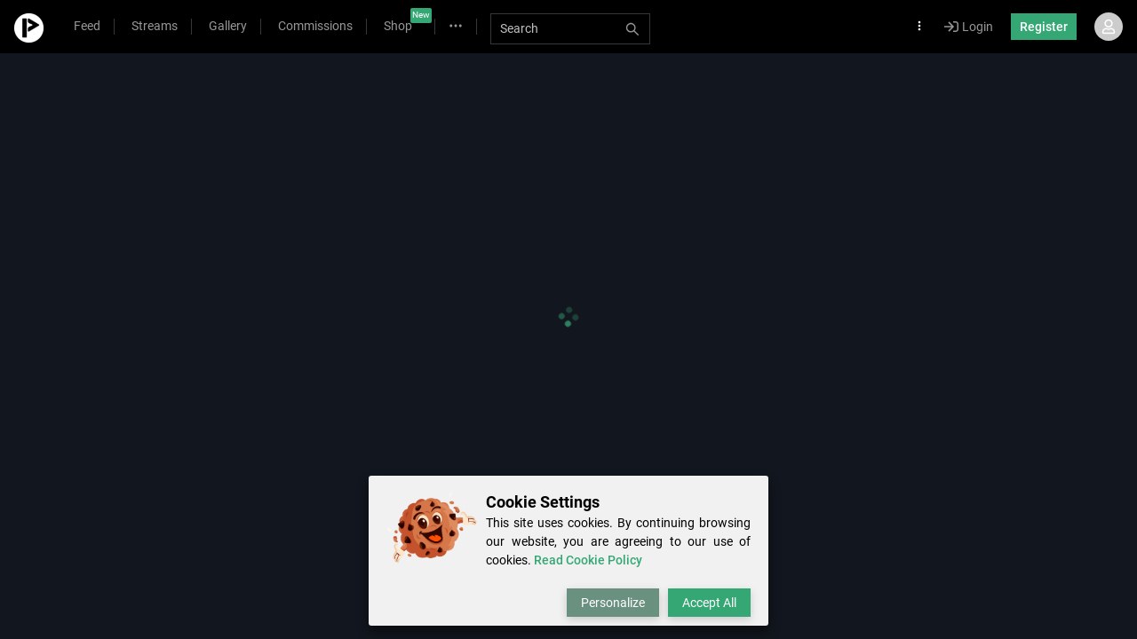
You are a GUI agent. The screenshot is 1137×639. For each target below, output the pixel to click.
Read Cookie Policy (588, 560)
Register (1044, 27)
